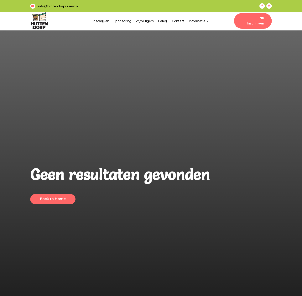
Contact (178, 21)
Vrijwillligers (145, 21)
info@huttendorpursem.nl (58, 6)
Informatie (197, 21)
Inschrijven (101, 21)
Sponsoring (122, 21)
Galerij (163, 21)
